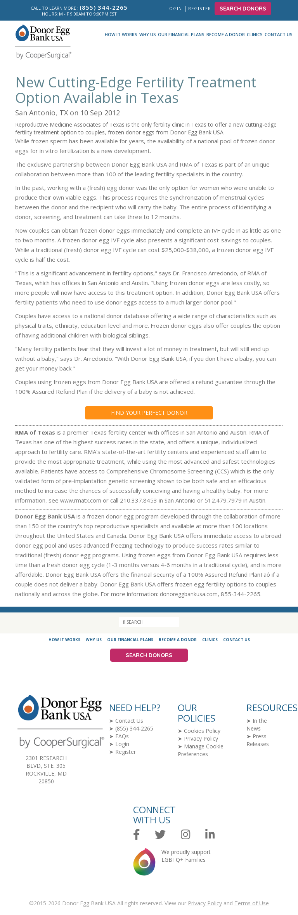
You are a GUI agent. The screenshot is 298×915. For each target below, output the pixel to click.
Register (200, 8)
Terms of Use (251, 903)
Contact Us (279, 34)
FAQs (122, 736)
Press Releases (257, 740)
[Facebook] (136, 834)
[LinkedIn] (210, 834)
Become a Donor (225, 34)
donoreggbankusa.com (189, 594)
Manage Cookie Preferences (201, 750)
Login (174, 8)
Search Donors (243, 8)
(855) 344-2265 (134, 728)
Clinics (255, 34)
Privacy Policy (201, 738)
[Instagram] (186, 834)
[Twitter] (160, 834)
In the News (256, 724)
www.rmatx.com (80, 500)
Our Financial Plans (181, 34)
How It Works (121, 34)
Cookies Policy (202, 730)
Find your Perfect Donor (149, 412)
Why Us (147, 34)
